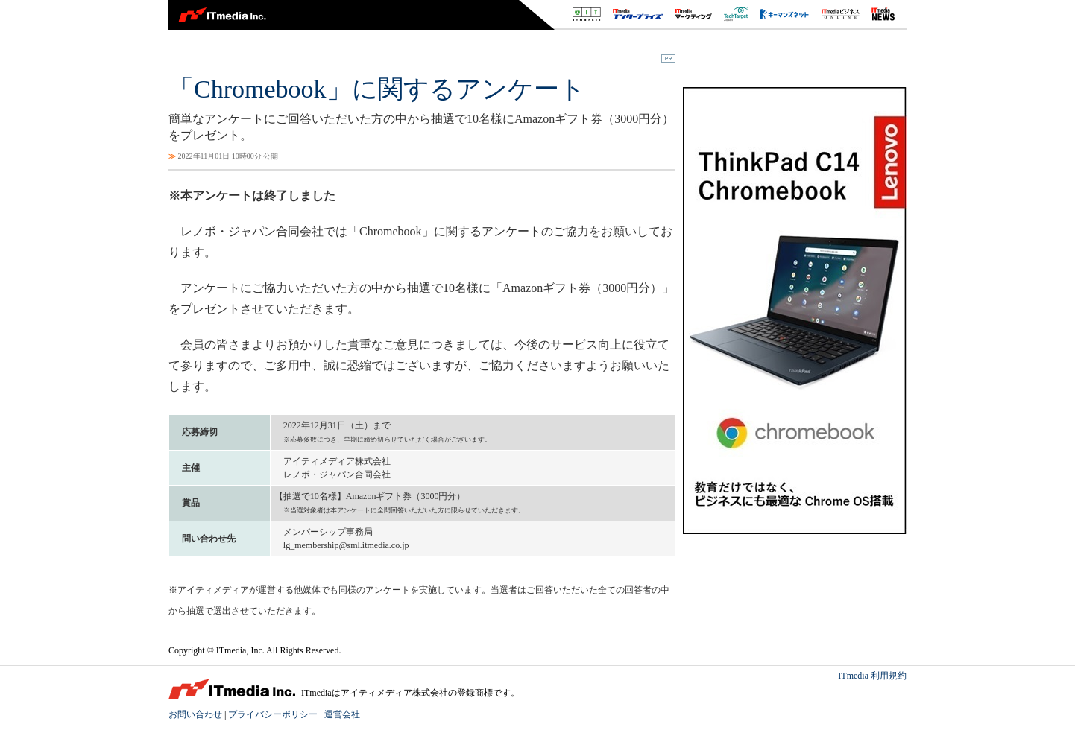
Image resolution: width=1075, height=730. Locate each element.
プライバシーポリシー (273, 714)
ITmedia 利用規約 (872, 675)
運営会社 (342, 714)
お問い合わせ (195, 714)
